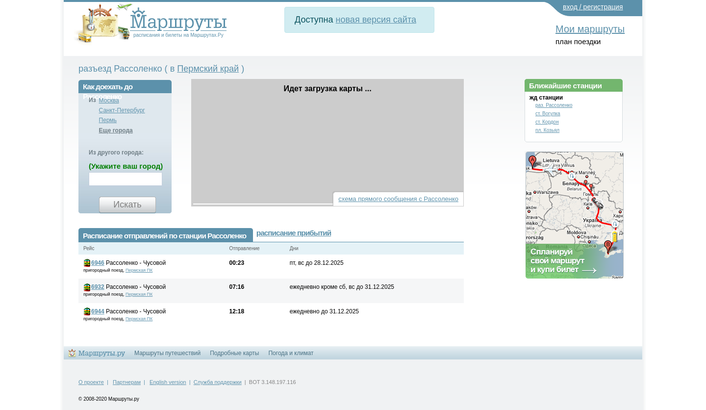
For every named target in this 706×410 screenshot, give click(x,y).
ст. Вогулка (547, 113)
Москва (109, 100)
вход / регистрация (593, 7)
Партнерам (127, 382)
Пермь (108, 120)
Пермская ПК (139, 270)
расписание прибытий (293, 233)
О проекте (91, 382)
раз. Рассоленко (553, 105)
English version (168, 382)
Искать (127, 204)
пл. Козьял (547, 130)
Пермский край (208, 69)
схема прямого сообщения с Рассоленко (398, 199)
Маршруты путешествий (167, 353)
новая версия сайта (376, 20)
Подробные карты (234, 353)
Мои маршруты (590, 29)
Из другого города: (116, 152)
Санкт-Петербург (122, 110)
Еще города (116, 130)
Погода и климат (290, 353)
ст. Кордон (547, 122)
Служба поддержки (218, 382)
